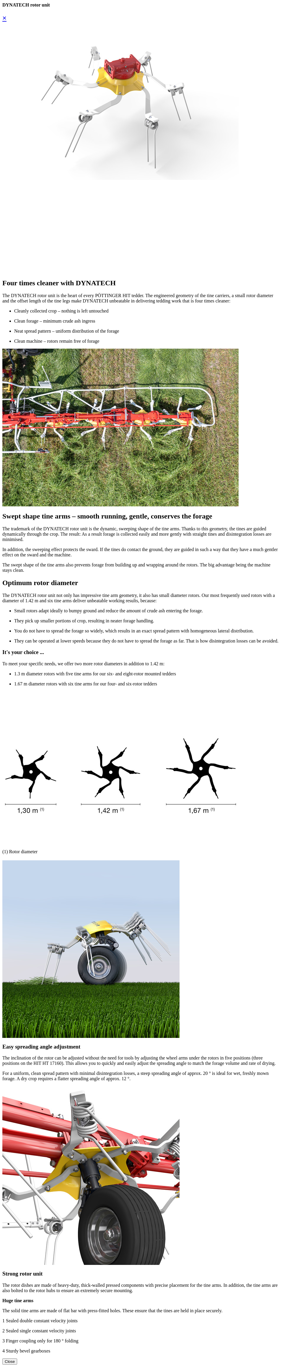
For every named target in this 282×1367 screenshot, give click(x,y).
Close (10, 1361)
